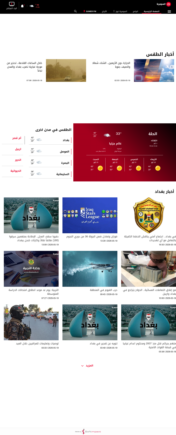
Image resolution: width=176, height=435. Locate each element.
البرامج (135, 11)
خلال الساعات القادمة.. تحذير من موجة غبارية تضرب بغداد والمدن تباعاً (24, 67)
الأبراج (104, 11)
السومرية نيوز (120, 11)
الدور (18, 160)
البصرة (65, 163)
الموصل (64, 151)
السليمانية (62, 174)
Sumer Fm (91, 11)
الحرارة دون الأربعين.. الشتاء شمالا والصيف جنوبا (111, 65)
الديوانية (15, 171)
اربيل (18, 149)
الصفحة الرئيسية (151, 11)
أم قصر (16, 138)
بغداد (66, 140)
